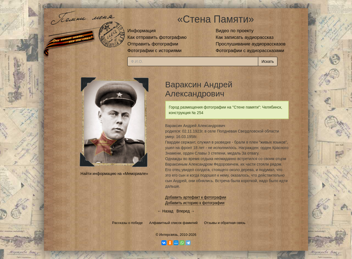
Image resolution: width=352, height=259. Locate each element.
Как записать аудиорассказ (245, 37)
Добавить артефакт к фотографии (195, 197)
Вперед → (186, 211)
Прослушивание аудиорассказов (250, 44)
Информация (141, 30)
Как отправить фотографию (156, 37)
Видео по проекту (235, 30)
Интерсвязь (168, 235)
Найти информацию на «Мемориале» (114, 173)
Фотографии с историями (154, 50)
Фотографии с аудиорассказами (250, 50)
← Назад (165, 211)
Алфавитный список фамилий (173, 223)
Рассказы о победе (127, 223)
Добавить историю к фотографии (195, 203)
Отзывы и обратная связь (224, 223)
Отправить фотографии (152, 44)
